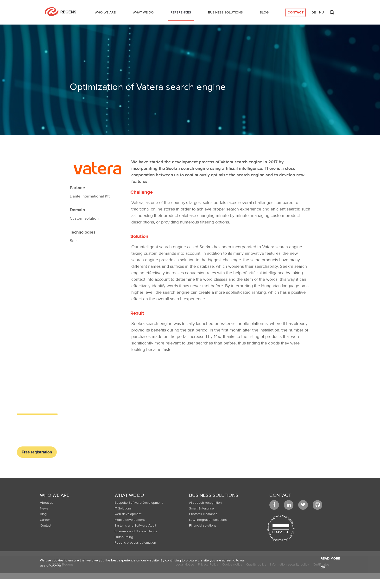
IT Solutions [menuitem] (123, 508)
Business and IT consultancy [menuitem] (135, 531)
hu (321, 12)
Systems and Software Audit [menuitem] (135, 525)
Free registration (37, 452)
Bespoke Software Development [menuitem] (138, 503)
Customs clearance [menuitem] (203, 514)
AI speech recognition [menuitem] (205, 503)
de (313, 12)
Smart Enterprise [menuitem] (201, 508)
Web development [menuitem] (127, 514)
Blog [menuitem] (43, 514)
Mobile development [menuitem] (129, 520)
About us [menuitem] (46, 503)
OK (323, 567)
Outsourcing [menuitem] (123, 537)
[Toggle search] (332, 11)
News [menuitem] (44, 508)
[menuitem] (105, 13)
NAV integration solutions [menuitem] (208, 520)
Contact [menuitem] (45, 525)
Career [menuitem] (45, 520)
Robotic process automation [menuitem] (135, 543)
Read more (330, 558)
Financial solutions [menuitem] (202, 525)
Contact (280, 495)
